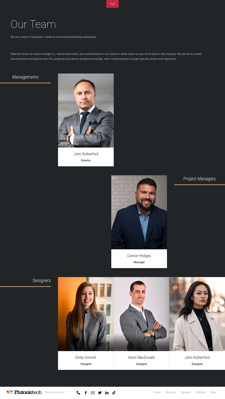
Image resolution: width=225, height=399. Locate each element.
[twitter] (99, 392)
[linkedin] (106, 392)
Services (185, 392)
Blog (213, 392)
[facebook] (85, 392)
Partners (200, 392)
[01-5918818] (78, 392)
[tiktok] (113, 392)
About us (171, 392)
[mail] (92, 392)
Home (157, 392)
